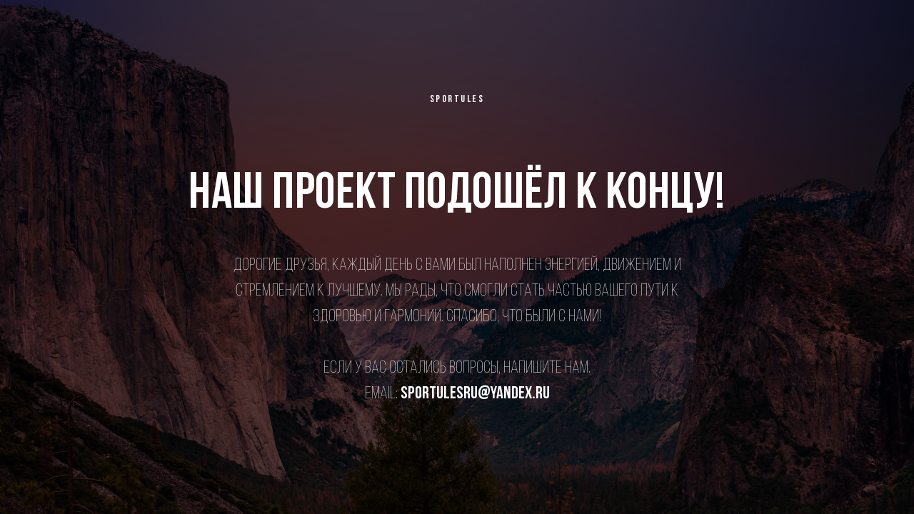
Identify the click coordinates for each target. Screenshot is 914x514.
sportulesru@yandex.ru (475, 394)
